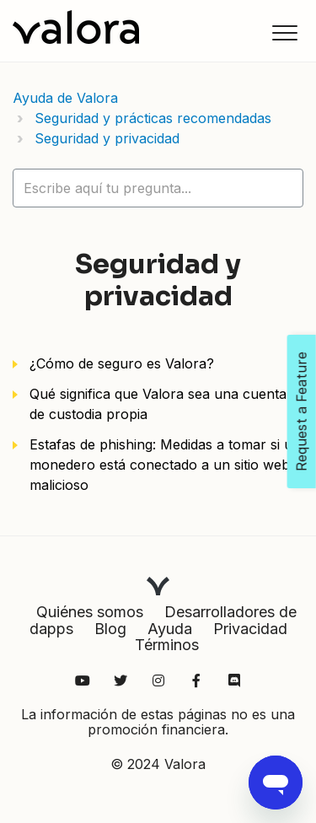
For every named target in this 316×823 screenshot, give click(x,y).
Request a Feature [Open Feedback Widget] (301, 411)
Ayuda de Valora (65, 97)
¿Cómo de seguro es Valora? (121, 363)
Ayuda (169, 628)
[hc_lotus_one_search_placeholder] (158, 188)
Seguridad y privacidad (107, 138)
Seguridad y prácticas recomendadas (153, 118)
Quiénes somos (89, 612)
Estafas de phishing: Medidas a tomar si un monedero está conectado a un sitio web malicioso (165, 464)
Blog (110, 628)
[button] (284, 32)
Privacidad (250, 628)
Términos (167, 645)
